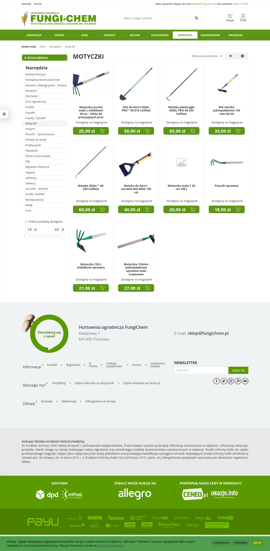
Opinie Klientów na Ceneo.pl (141, 383)
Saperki (30, 172)
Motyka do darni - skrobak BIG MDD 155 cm (136, 189)
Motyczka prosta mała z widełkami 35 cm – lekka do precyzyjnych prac (91, 112)
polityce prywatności (110, 545)
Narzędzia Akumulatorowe (42, 80)
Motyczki (31, 123)
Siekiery (30, 183)
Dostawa (47, 401)
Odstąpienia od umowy (100, 401)
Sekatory (31, 178)
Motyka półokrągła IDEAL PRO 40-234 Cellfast (181, 110)
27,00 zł (132, 288)
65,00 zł (177, 131)
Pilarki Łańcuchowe (38, 156)
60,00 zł (87, 209)
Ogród (59, 35)
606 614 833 (241, 4)
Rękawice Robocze (37, 167)
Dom (84, 35)
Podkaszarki (33, 145)
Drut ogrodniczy (35, 101)
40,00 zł (132, 209)
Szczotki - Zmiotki (36, 189)
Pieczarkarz (160, 35)
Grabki (29, 107)
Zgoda (257, 542)
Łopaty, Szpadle (35, 118)
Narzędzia (185, 35)
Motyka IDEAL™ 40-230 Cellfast (91, 187)
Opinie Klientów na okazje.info (94, 383)
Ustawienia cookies (157, 365)
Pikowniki (31, 150)
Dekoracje (34, 35)
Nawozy (109, 35)
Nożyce (30, 129)
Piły (27, 161)
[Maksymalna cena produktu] (57, 229)
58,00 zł (132, 131)
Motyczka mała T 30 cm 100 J (181, 187)
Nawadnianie (210, 35)
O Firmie (93, 365)
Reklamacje (69, 401)
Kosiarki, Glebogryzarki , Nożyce (46, 85)
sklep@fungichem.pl (204, 4)
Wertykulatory (34, 200)
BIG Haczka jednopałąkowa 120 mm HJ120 (226, 110)
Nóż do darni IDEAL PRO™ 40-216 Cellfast (136, 108)
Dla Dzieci (31, 96)
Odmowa (241, 542)
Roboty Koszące (35, 74)
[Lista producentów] (206, 56)
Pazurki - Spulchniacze (39, 134)
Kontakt (26, 4)
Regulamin (73, 364)
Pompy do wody (36, 139)
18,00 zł (223, 209)
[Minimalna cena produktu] (29, 229)
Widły (29, 205)
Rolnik (135, 35)
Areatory (31, 91)
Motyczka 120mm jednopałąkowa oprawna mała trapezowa (136, 269)
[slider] (27, 235)
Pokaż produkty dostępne (44, 221)
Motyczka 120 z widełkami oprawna (91, 265)
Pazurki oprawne (227, 186)
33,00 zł (223, 131)
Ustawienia (221, 542)
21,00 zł (87, 288)
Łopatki (30, 112)
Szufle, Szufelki (35, 194)
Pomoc (38, 4)
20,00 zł (177, 209)
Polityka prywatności (114, 365)
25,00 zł (87, 131)
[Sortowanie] (230, 56)
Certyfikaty (59, 383)
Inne (28, 210)
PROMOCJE (236, 35)
